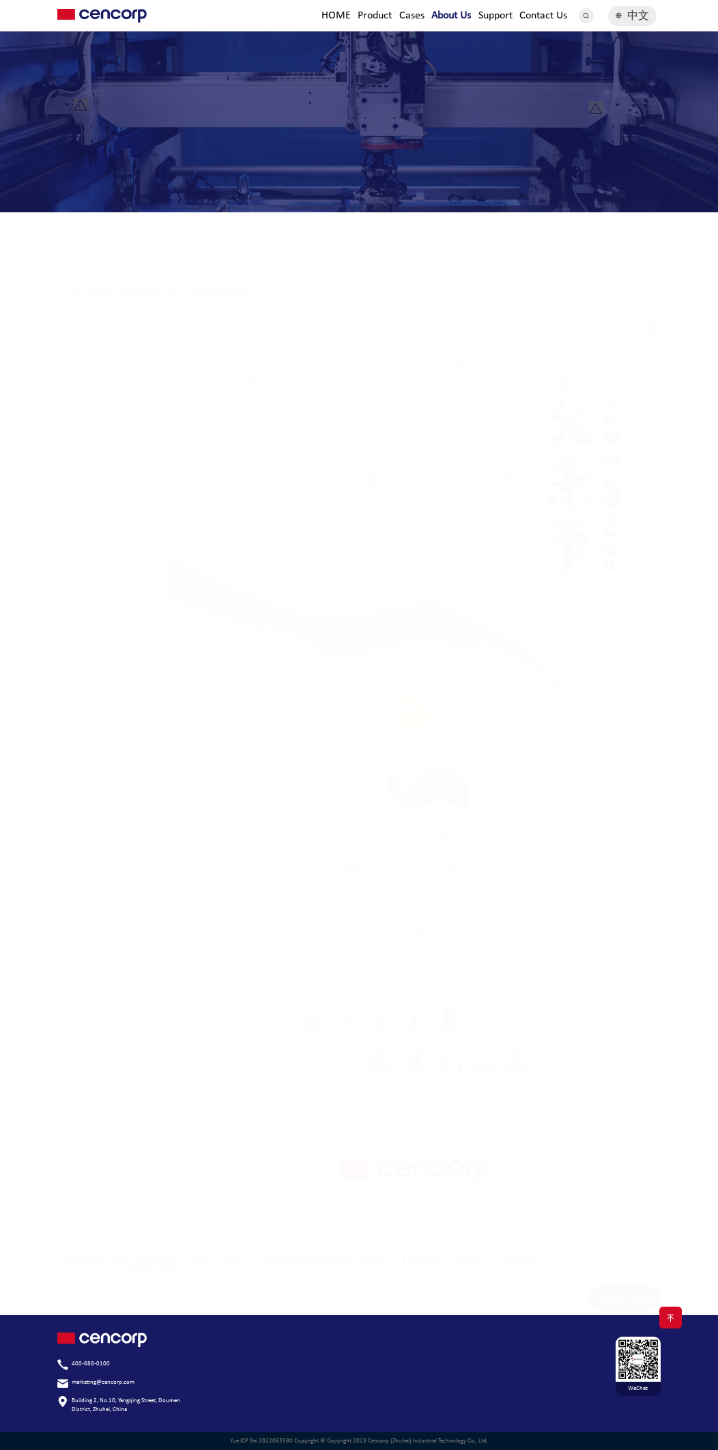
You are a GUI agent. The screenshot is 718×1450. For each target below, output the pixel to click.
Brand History (308, 195)
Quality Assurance (510, 195)
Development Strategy (208, 195)
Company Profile (107, 195)
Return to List (625, 1288)
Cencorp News (610, 195)
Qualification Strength (409, 195)
